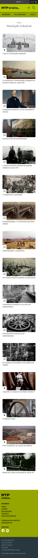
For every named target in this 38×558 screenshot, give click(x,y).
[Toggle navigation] (29, 8)
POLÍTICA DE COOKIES (7, 542)
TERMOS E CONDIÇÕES (7, 545)
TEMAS (4, 507)
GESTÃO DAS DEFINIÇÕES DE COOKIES (11, 550)
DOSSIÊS (4, 509)
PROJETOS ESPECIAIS (9, 516)
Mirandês (6, 15)
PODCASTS (5, 514)
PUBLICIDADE (5, 547)
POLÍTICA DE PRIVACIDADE (8, 540)
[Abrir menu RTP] (19, 2)
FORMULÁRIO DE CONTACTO (11, 520)
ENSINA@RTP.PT (7, 523)
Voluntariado (20, 15)
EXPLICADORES (7, 511)
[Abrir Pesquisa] (33, 7)
